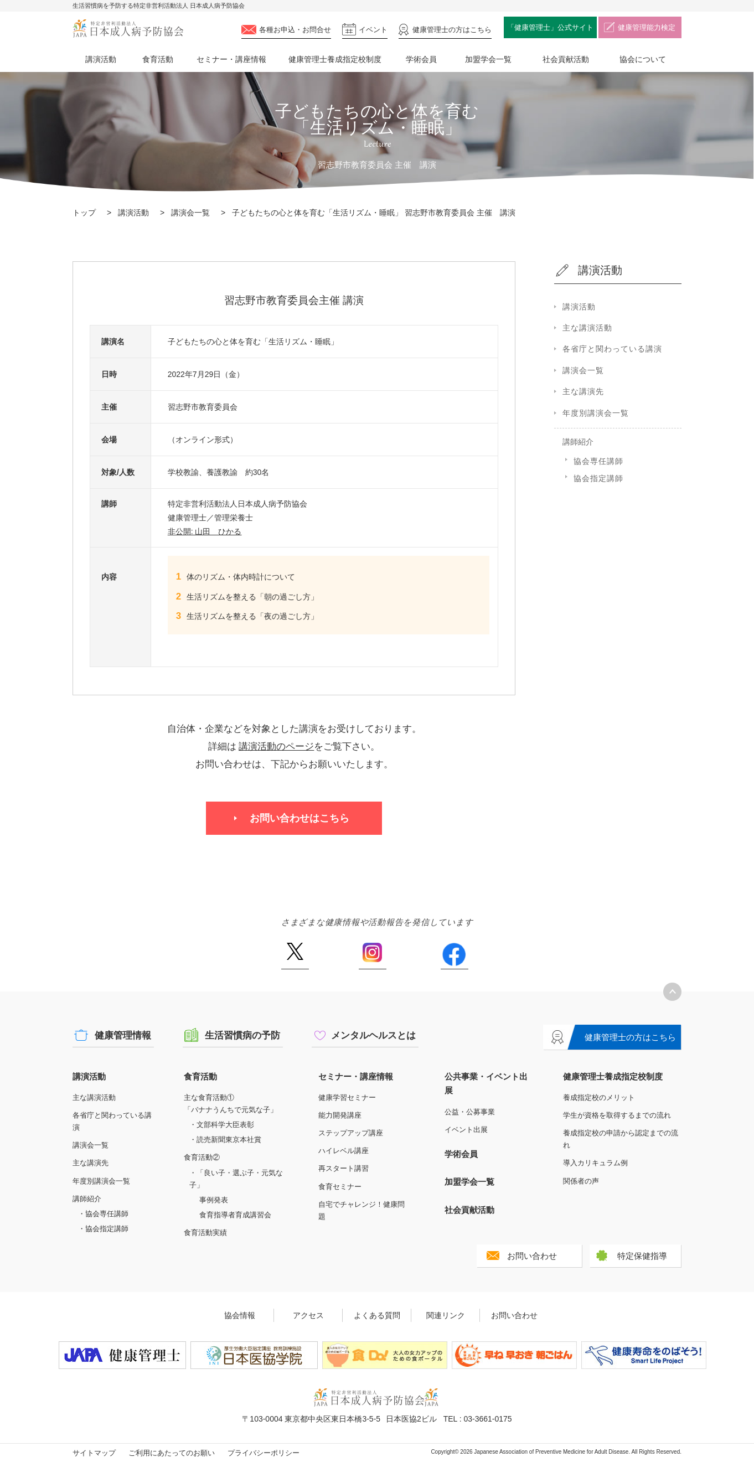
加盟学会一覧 (488, 59)
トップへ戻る (672, 992)
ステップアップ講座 (350, 1133)
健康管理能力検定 (646, 27)
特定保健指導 (642, 1255)
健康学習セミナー (347, 1097)
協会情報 (239, 1315)
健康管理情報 (123, 1035)
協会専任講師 (598, 461)
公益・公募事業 (470, 1112)
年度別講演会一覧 (595, 413)
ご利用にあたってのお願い (171, 1453)
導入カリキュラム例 (595, 1163)
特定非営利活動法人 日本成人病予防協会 (128, 28)
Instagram (372, 956)
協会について (642, 59)
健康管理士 (452, 29)
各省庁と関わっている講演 (612, 348)
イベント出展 (466, 1129)
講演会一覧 (190, 212)
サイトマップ (94, 1453)
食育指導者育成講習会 (235, 1215)
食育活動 (157, 59)
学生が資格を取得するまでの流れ (617, 1115)
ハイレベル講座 (343, 1150)
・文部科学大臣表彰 (221, 1124)
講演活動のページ (276, 746)
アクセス (308, 1315)
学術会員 (421, 59)
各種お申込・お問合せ (295, 29)
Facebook (454, 956)
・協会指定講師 (103, 1229)
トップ (84, 212)
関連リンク (445, 1315)
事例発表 (213, 1200)
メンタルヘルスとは (373, 1035)
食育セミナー (339, 1186)
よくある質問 (377, 1315)
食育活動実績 (205, 1232)
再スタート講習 (343, 1168)
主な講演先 (583, 391)
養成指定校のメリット (599, 1097)
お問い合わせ (532, 1255)
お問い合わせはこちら (299, 818)
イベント (373, 29)
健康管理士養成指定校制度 (334, 59)
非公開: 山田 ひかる (205, 531)
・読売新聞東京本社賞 (225, 1139)
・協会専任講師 (103, 1214)
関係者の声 (581, 1181)
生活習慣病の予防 (242, 1035)
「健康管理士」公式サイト (550, 27)
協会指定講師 (598, 478)
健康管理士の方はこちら (630, 1037)
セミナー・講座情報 (231, 59)
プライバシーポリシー (263, 1453)
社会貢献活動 (566, 59)
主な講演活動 (587, 327)
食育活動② (202, 1157)
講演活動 (100, 59)
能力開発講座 (339, 1115)
